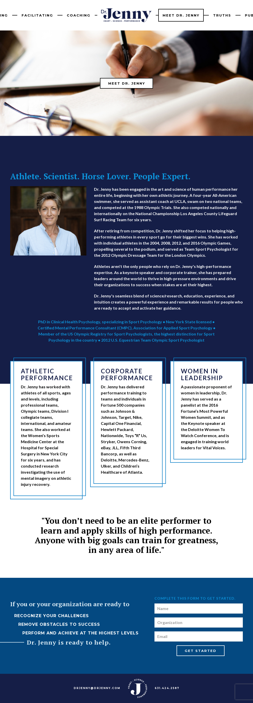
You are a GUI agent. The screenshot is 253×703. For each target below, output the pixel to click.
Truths (222, 15)
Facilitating (37, 15)
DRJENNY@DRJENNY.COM (97, 688)
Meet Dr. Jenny (181, 15)
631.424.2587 (167, 688)
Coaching (78, 15)
